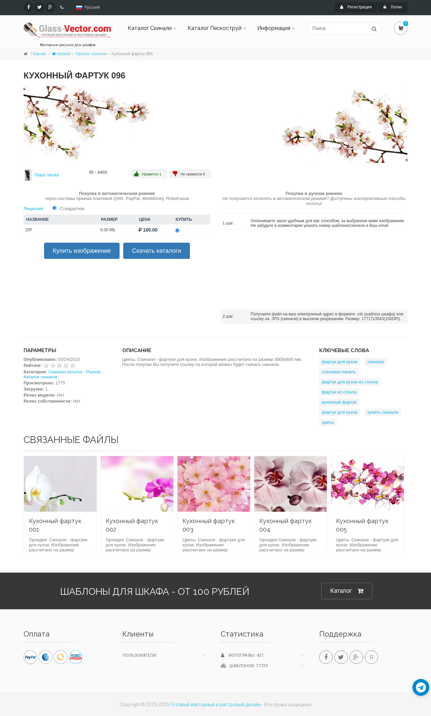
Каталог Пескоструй (214, 28)
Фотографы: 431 (242, 655)
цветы (328, 422)
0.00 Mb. (108, 230)
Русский (92, 7)
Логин (393, 7)
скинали (375, 361)
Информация (273, 28)
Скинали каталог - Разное (74, 371)
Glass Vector (46, 174)
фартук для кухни (340, 361)
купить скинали (382, 412)
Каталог (61, 54)
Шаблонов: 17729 (244, 665)
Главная (38, 54)
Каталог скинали (91, 54)
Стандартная (72, 208)
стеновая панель (339, 371)
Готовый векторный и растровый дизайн (215, 704)
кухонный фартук (339, 402)
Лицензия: (34, 208)
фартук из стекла (339, 392)
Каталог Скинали (150, 28)
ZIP (29, 230)
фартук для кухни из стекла (350, 381)
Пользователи (139, 655)
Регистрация (356, 7)
